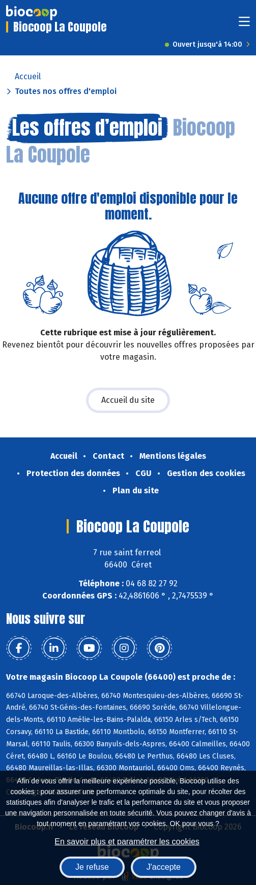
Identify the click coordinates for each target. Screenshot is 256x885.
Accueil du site (128, 400)
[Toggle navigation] (244, 24)
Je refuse (92, 867)
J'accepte (164, 867)
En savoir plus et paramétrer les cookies (127, 841)
